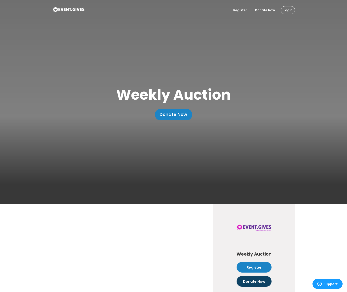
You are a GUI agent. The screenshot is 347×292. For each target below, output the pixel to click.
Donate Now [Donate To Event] (265, 10)
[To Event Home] (68, 10)
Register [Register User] (240, 10)
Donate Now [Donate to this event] (254, 281)
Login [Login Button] (288, 10)
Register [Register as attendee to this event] (254, 267)
